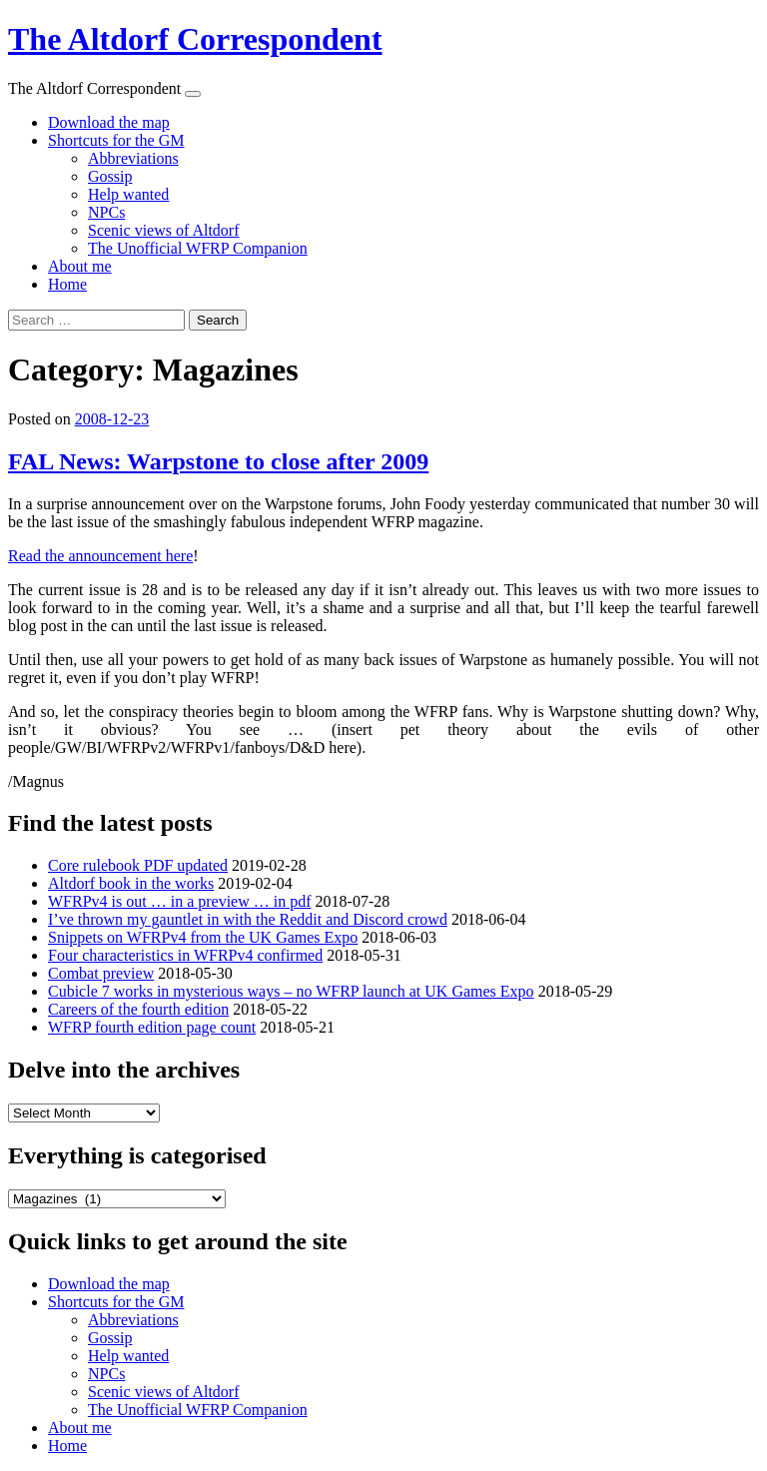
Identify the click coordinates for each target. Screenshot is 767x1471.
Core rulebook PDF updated (138, 865)
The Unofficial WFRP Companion (198, 248)
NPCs (106, 212)
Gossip (110, 176)
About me (80, 266)
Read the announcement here (100, 555)
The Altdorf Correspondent (195, 39)
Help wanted (128, 194)
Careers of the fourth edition (138, 1009)
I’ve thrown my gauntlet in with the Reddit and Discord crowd (247, 919)
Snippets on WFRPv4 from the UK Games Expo (203, 937)
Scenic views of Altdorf (164, 230)
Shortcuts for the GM (116, 140)
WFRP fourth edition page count (152, 1027)
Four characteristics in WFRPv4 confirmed (185, 955)
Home (67, 284)
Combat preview (101, 973)
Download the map (109, 122)
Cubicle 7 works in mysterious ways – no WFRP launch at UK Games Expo (291, 991)
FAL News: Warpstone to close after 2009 (218, 461)
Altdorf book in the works (131, 883)
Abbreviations (133, 158)
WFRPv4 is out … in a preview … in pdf (180, 901)
